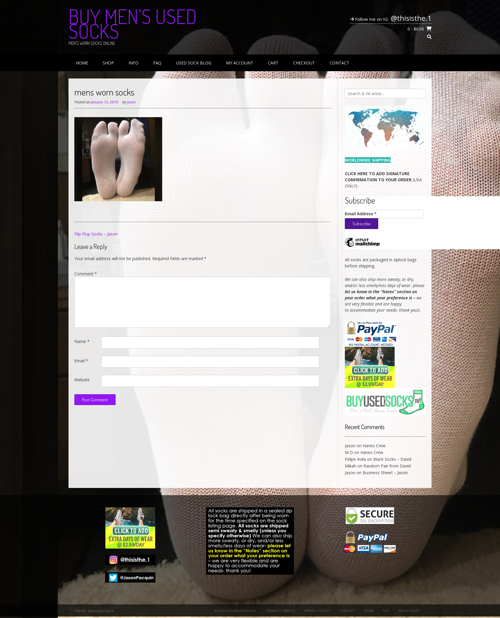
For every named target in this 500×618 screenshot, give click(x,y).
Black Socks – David (392, 459)
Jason (131, 102)
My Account (239, 63)
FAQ (157, 63)
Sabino (93, 610)
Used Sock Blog (193, 63)
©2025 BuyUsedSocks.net (235, 610)
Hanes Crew (374, 445)
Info (133, 63)
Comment (85, 273)
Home (82, 63)
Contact (339, 63)
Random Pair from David (387, 466)
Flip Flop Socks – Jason (96, 234)
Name (82, 341)
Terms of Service (280, 610)
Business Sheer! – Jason (385, 472)
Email (81, 360)
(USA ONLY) (383, 180)
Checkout (304, 63)
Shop (108, 63)
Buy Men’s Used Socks (133, 23)
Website (82, 380)
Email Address (360, 213)
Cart (273, 63)
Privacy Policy (317, 610)
